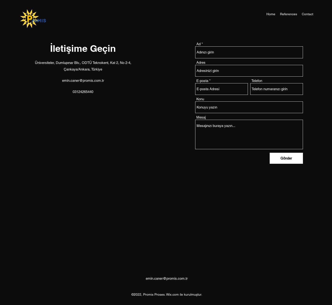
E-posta (202, 80)
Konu (200, 99)
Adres (200, 62)
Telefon (256, 80)
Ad (198, 44)
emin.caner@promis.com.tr (83, 80)
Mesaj (201, 117)
